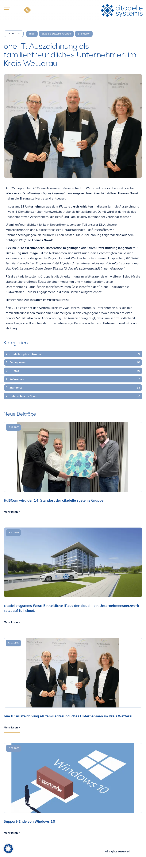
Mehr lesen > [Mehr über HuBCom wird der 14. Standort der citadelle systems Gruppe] (12, 511)
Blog (32, 34)
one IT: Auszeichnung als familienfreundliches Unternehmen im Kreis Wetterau (68, 716)
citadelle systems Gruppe (56, 34)
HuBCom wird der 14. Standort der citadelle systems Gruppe (53, 500)
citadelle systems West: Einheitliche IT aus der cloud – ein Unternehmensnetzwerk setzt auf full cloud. (71, 608)
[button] (7, 7)
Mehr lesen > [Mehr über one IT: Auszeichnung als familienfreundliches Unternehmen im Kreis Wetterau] (12, 727)
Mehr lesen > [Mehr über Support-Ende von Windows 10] (12, 832)
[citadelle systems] (122, 10)
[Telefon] (27, 10)
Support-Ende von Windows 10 (29, 821)
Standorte (84, 34)
